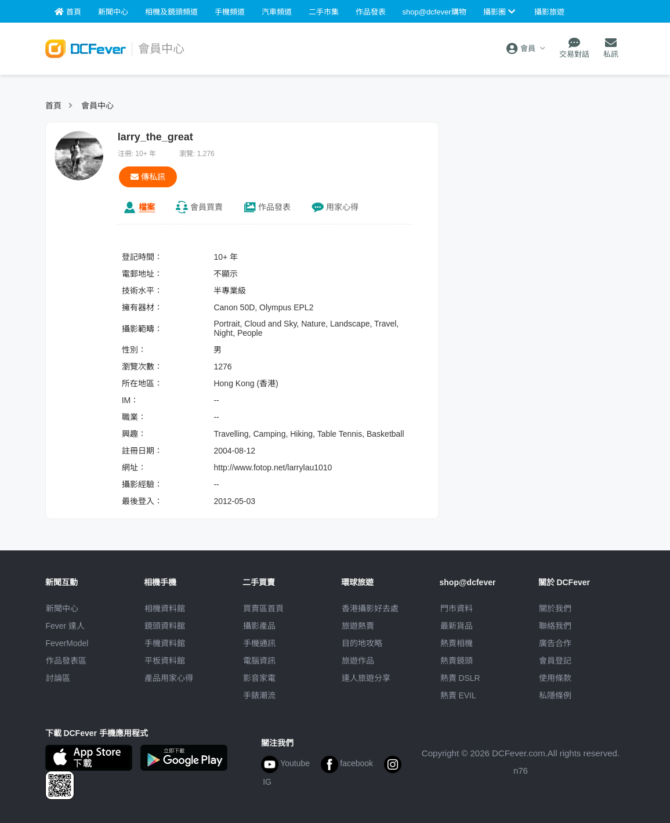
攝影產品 (259, 625)
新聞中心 (62, 608)
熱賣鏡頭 (456, 660)
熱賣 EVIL (458, 695)
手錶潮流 (259, 695)
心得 (342, 207)
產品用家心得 (168, 678)
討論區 (58, 678)
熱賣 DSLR (460, 678)
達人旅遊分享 (366, 678)
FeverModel (67, 643)
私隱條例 (555, 695)
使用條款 (555, 678)
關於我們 (555, 608)
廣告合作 (555, 643)
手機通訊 (259, 643)
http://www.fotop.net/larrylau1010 (272, 467)
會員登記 (555, 660)
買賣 (206, 207)
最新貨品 (456, 625)
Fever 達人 (65, 625)
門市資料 (456, 608)
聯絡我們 (555, 625)
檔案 (147, 207)
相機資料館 (164, 608)
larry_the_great (155, 137)
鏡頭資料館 (164, 625)
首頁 (53, 105)
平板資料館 (164, 660)
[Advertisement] (538, 194)
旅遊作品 (358, 660)
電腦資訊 (259, 660)
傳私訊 (148, 177)
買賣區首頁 (263, 608)
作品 (274, 207)
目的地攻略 (362, 643)
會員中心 (97, 105)
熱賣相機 (456, 643)
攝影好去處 (370, 608)
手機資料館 (164, 643)
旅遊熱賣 (358, 625)
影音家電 (259, 678)
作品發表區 (66, 660)
